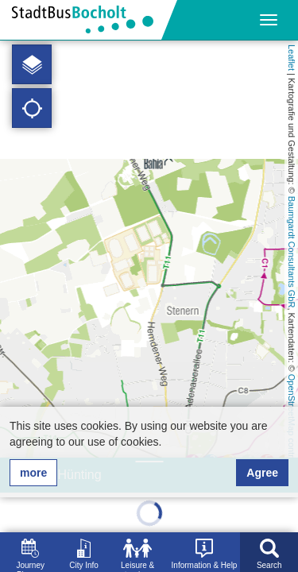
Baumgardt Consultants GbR (291, 252)
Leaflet (291, 57)
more (33, 472)
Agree (262, 472)
